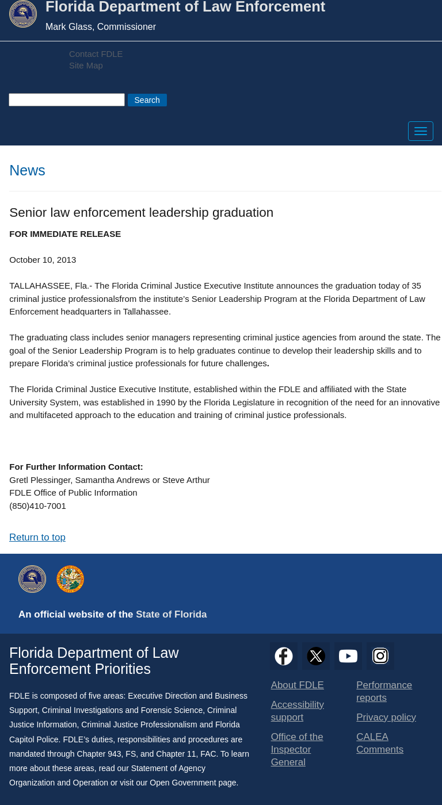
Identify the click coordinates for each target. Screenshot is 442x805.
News (27, 170)
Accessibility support (297, 711)
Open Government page (193, 782)
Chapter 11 (176, 753)
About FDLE (297, 685)
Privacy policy (386, 717)
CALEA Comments (379, 743)
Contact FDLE (96, 54)
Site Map (86, 65)
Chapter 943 (99, 753)
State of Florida (171, 614)
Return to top (37, 537)
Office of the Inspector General (297, 749)
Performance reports (384, 691)
